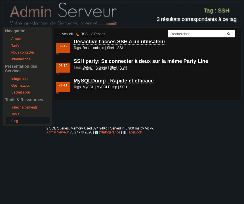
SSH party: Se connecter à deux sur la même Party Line (140, 61)
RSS (84, 34)
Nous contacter (22, 52)
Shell (111, 48)
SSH (121, 48)
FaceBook (134, 132)
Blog (14, 121)
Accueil (16, 39)
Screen (101, 67)
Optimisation (20, 86)
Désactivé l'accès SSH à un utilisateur (119, 41)
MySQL (88, 87)
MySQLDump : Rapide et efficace (113, 81)
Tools (15, 114)
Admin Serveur (57, 132)
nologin (98, 48)
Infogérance (20, 79)
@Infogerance (109, 132)
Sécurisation (20, 92)
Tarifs (15, 46)
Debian (88, 67)
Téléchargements (24, 107)
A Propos (98, 34)
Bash (86, 48)
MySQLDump (107, 87)
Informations (20, 59)
